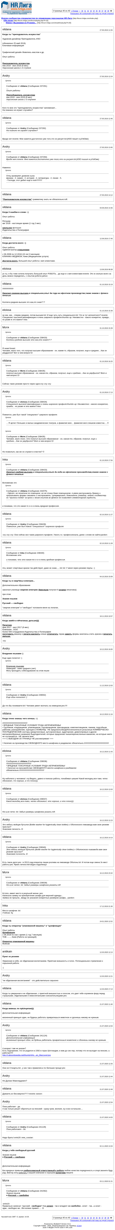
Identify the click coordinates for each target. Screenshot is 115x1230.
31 (85, 11)
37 (102, 11)
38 (105, 11)
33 (91, 11)
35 (97, 11)
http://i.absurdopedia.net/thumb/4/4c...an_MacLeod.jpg (26, 1055)
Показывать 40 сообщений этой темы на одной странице (92, 13)
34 (94, 11)
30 (82, 11)
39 (108, 11)
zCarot (79, 1226)
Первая (74, 11)
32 (88, 11)
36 (99, 11)
